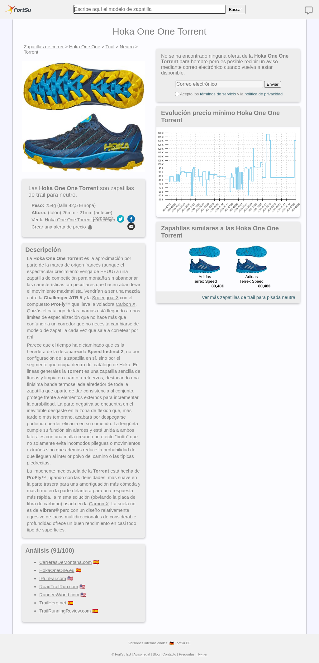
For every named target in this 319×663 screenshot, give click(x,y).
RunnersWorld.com (59, 594)
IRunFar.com (52, 578)
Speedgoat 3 (105, 297)
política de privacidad (264, 94)
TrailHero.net (52, 602)
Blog (156, 654)
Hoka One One (84, 46)
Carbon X (125, 304)
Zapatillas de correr (44, 46)
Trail (110, 46)
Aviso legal (141, 654)
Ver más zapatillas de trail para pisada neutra (248, 297)
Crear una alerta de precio (58, 226)
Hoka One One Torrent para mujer (80, 219)
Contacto (169, 654)
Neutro (127, 46)
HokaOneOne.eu (56, 570)
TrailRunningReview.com (65, 610)
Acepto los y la (231, 94)
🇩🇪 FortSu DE (180, 643)
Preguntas (186, 654)
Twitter (202, 654)
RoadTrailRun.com (58, 586)
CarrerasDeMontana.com (65, 562)
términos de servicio (218, 94)
